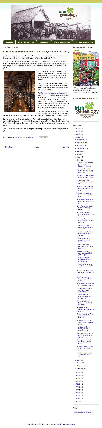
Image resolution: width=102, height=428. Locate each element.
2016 (77, 384)
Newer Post (8, 147)
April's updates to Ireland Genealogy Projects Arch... (85, 348)
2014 (77, 390)
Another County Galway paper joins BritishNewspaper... (85, 164)
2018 (77, 378)
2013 (77, 393)
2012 (77, 395)
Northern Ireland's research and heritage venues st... (85, 227)
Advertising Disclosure (62, 42)
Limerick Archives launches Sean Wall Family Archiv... (84, 296)
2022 (77, 134)
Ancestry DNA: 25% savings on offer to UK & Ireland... (85, 214)
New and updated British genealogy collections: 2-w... (85, 188)
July (78, 154)
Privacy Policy (44, 42)
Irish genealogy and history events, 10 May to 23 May (85, 303)
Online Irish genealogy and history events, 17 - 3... (85, 266)
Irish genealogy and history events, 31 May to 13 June (85, 170)
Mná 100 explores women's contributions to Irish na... (85, 246)
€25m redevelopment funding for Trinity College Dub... (84, 240)
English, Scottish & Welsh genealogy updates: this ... (85, 272)
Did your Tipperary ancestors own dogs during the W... (84, 259)
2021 (77, 137)
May (79, 160)
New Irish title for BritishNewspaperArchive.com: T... (85, 309)
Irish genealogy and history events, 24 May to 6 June (85, 220)
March (79, 363)
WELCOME (9, 42)
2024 (77, 128)
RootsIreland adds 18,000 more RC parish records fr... (85, 201)
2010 (77, 401)
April (79, 360)
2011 (77, 398)
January (80, 369)
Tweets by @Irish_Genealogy (83, 412)
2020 (77, 372)
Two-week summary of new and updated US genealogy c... (84, 252)
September (81, 148)
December (81, 139)
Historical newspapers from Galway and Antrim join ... (85, 194)
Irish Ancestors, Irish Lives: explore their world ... (84, 278)
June (79, 157)
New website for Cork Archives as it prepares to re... (85, 322)
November (81, 142)
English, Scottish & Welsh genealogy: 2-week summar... (85, 315)
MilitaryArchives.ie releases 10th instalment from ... (85, 181)
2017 (77, 381)
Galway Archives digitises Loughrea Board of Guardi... (85, 341)
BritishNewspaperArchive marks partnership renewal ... (85, 207)
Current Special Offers (26, 42)
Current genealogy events (83, 42)
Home (37, 147)
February (80, 366)
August (79, 151)
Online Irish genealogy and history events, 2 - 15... (85, 354)
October (80, 145)
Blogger (72, 424)
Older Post (65, 147)
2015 (77, 387)
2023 (77, 131)
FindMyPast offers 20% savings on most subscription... (84, 290)
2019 (77, 375)
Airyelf (59, 424)
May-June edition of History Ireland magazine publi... (83, 328)
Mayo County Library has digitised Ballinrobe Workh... (85, 233)
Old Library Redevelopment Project (52, 93)
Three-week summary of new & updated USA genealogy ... (85, 335)
